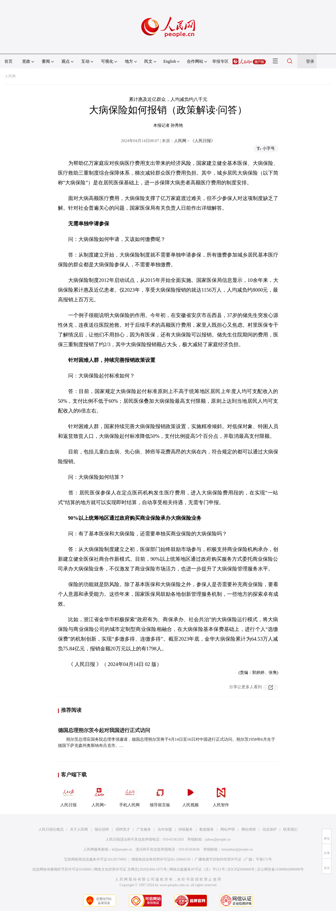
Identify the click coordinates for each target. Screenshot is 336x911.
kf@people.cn (122, 849)
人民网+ (99, 795)
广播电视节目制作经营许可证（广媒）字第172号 (233, 859)
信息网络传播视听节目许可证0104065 (61, 869)
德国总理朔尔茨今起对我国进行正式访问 (104, 730)
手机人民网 (129, 795)
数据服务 (206, 829)
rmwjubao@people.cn (237, 849)
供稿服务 (185, 829)
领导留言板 (160, 795)
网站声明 (227, 829)
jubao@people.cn (217, 839)
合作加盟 (165, 829)
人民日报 (68, 795)
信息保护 (269, 829)
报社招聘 (102, 829)
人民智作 (221, 795)
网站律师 (248, 829)
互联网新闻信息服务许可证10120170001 (95, 859)
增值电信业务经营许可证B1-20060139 (160, 859)
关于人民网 (79, 829)
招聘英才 (123, 829)
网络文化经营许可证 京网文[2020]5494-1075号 (130, 869)
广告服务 (144, 829)
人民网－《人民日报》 (194, 141)
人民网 (10, 76)
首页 (8, 61)
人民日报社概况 (51, 829)
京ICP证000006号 (240, 869)
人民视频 (190, 795)
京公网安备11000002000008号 (280, 869)
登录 (310, 61)
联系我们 (290, 829)
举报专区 (220, 61)
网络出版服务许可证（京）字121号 (197, 869)
